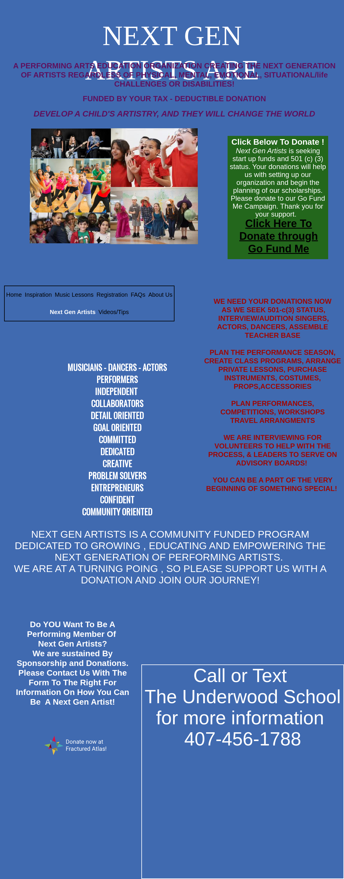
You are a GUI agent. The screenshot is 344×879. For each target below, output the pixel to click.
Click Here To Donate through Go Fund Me (278, 236)
